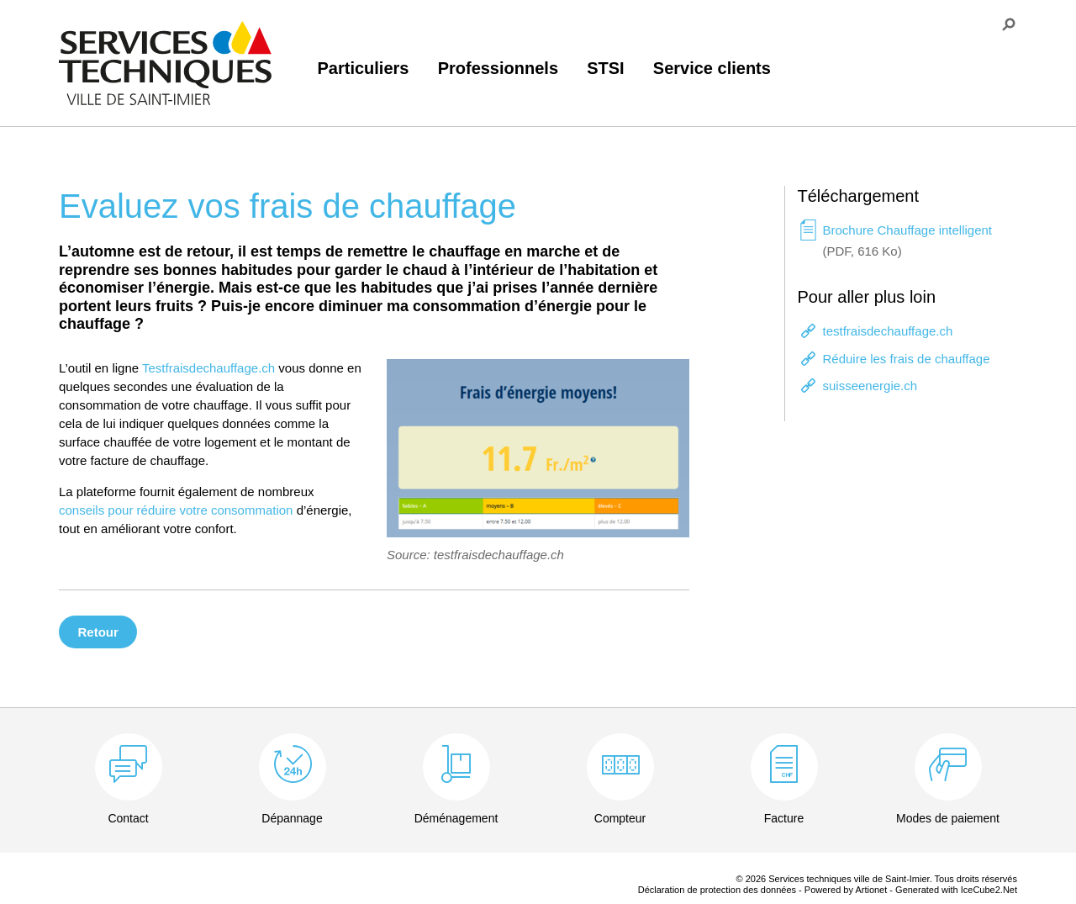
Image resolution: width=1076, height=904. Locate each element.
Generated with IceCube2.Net (956, 890)
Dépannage (291, 818)
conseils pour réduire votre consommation (176, 510)
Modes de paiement (948, 818)
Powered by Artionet (845, 890)
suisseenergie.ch (870, 385)
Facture (784, 818)
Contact (128, 818)
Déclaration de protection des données (717, 890)
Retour (98, 632)
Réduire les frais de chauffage (906, 359)
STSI (605, 68)
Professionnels (498, 68)
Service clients (712, 68)
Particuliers (363, 68)
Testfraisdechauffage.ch (208, 368)
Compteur (620, 818)
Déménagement (456, 818)
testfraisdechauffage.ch (888, 331)
